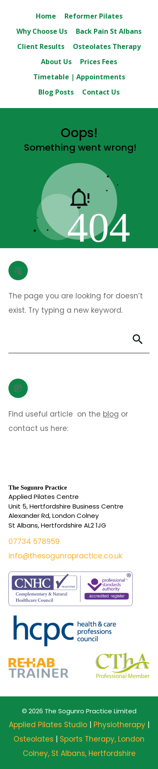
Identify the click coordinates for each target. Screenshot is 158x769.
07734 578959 (34, 541)
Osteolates (34, 739)
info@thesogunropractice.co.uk (65, 556)
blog (111, 414)
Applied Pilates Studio (48, 725)
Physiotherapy (120, 725)
